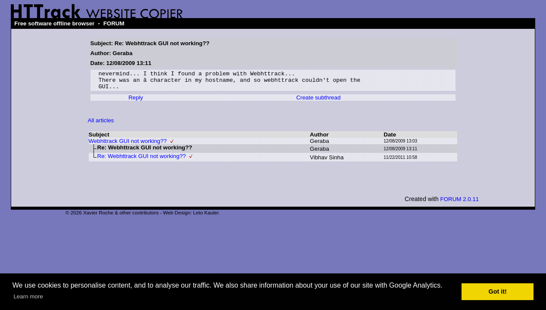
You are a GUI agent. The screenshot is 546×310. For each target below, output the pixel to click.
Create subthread (318, 101)
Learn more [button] (28, 296)
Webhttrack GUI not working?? (128, 145)
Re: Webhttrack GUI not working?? (141, 160)
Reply (135, 101)
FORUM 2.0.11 (459, 203)
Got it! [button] (498, 291)
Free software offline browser (54, 23)
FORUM (114, 23)
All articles (101, 124)
